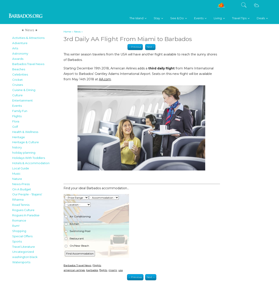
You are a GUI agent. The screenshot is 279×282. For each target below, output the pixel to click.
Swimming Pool (77, 231)
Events (17, 105)
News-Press (21, 184)
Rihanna (18, 199)
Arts (15, 48)
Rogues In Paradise (26, 215)
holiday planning (23, 152)
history (17, 147)
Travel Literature (23, 246)
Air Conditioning (78, 216)
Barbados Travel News (28, 64)
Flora (15, 121)
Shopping (19, 231)
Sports (17, 241)
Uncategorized (23, 251)
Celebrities (20, 74)
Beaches (18, 69)
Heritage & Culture (25, 142)
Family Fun (19, 111)
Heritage (18, 137)
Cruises (17, 84)
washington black (25, 257)
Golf (15, 126)
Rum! (15, 225)
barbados (92, 270)
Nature (17, 179)
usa (120, 270)
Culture (17, 95)
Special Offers (22, 236)
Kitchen (72, 223)
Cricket (17, 79)
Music (16, 173)
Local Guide (20, 168)
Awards (17, 58)
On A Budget (21, 189)
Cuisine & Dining (23, 90)
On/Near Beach (77, 245)
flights (103, 270)
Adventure (20, 43)
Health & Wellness (25, 132)
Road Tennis (20, 204)
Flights (17, 116)
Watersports (21, 262)
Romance (19, 220)
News (77, 31)
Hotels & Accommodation (31, 163)
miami (112, 270)
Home (67, 31)
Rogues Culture (23, 210)
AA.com (105, 79)
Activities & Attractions (28, 38)
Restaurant (74, 238)
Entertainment (22, 100)
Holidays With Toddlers (28, 158)
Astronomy (20, 53)
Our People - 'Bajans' (27, 194)
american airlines (74, 270)
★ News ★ (29, 30)
